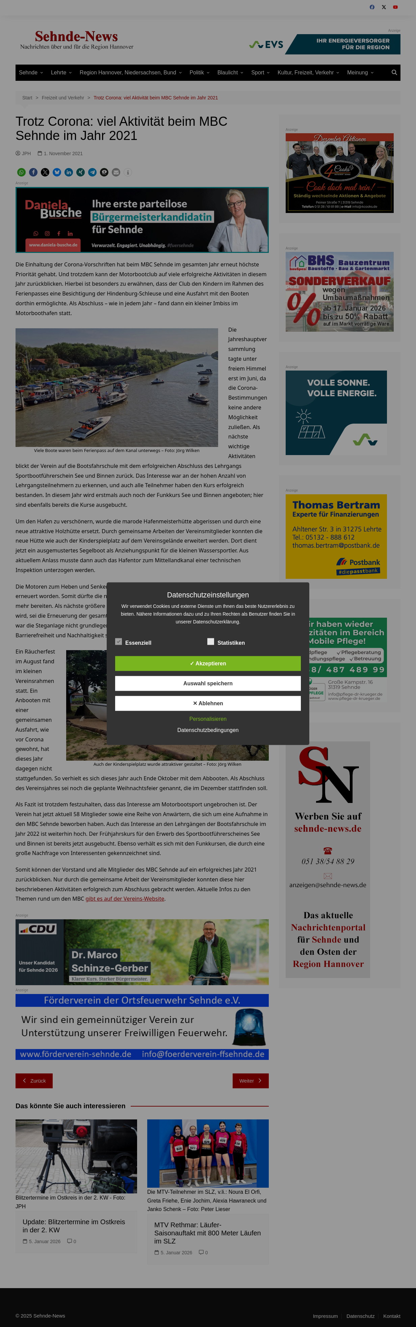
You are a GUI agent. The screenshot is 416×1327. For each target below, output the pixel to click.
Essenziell (133, 641)
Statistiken (226, 641)
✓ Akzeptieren (208, 663)
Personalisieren (208, 718)
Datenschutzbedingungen (207, 730)
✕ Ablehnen (208, 703)
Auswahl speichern (208, 683)
